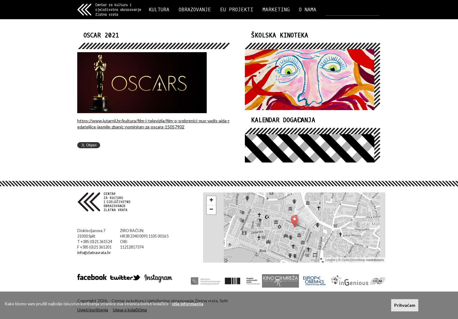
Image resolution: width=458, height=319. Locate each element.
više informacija (187, 303)
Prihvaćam (404, 305)
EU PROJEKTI (236, 9)
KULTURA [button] (159, 9)
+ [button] (211, 200)
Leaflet (330, 260)
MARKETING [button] (276, 9)
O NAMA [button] (307, 9)
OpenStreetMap (353, 260)
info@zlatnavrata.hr (94, 252)
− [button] (211, 209)
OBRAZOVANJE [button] (195, 9)
